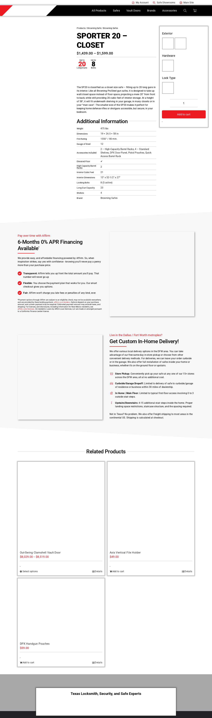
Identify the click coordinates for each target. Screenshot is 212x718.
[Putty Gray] (180, 43)
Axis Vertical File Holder (125, 552)
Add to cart (183, 114)
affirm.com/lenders (62, 302)
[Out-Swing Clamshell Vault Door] (61, 505)
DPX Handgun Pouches (35, 643)
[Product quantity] (184, 103)
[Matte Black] (168, 66)
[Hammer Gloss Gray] (168, 43)
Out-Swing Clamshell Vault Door (40, 552)
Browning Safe (94, 28)
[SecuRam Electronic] (168, 88)
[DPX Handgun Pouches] (61, 609)
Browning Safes (110, 28)
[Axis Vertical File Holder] (150, 505)
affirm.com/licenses (26, 309)
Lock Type (169, 78)
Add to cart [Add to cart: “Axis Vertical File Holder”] (118, 571)
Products (81, 28)
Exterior (167, 33)
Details (98, 571)
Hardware (168, 55)
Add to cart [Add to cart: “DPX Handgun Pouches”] (28, 662)
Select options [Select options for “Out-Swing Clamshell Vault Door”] (30, 571)
